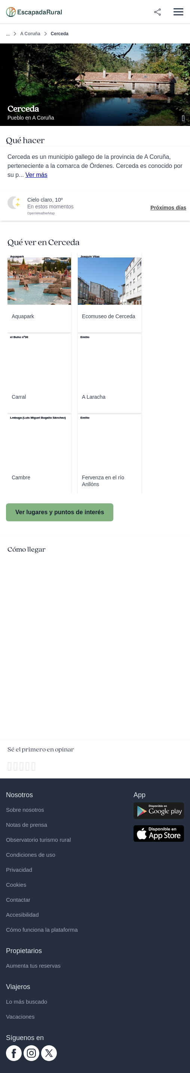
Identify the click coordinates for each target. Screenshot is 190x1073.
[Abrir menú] (178, 12)
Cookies (16, 884)
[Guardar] (182, 51)
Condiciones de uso (30, 855)
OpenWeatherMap (41, 213)
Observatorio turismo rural (38, 840)
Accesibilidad (22, 914)
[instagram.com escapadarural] (31, 1059)
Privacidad (19, 869)
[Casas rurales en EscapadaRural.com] (34, 12)
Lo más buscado (26, 1001)
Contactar (18, 899)
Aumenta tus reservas (33, 965)
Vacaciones (20, 1016)
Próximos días (168, 208)
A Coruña (30, 33)
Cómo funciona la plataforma (42, 929)
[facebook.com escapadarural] (14, 1059)
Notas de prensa (26, 825)
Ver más (36, 175)
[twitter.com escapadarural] (49, 1059)
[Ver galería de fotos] (184, 117)
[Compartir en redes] (157, 12)
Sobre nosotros (25, 810)
